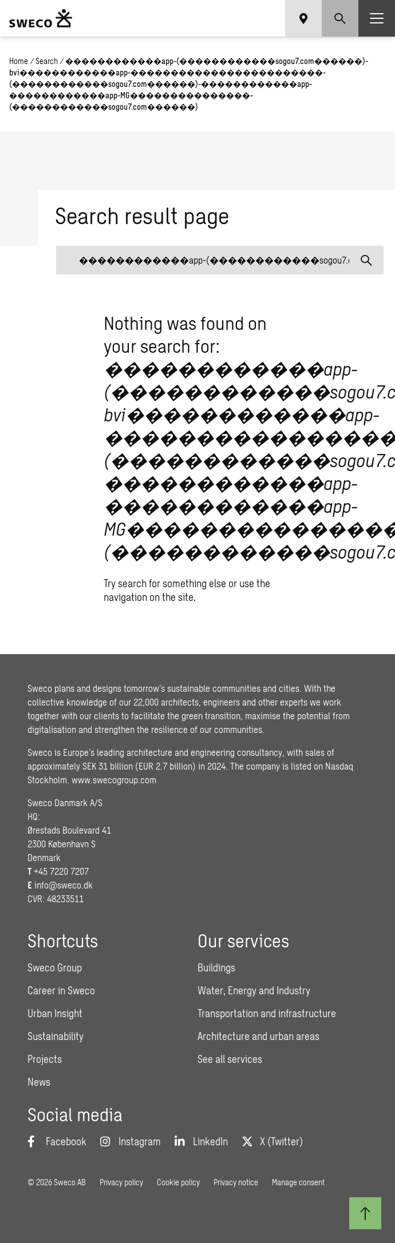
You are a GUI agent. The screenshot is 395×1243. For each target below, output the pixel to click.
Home (18, 61)
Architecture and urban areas (258, 1036)
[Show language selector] (303, 18)
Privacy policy (121, 1182)
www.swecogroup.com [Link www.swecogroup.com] (114, 779)
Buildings (216, 967)
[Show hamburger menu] (376, 18)
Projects (44, 1059)
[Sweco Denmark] (40, 18)
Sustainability (55, 1036)
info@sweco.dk (63, 884)
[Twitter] (272, 1141)
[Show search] (340, 18)
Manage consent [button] (298, 1182)
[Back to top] (365, 1213)
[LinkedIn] (201, 1141)
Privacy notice (236, 1182)
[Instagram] (130, 1141)
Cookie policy (178, 1182)
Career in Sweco (61, 990)
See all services (230, 1059)
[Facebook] (56, 1141)
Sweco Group (54, 967)
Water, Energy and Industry (254, 990)
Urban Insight (54, 1013)
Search (46, 61)
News (38, 1081)
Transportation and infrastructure (267, 1013)
